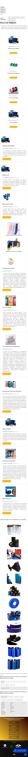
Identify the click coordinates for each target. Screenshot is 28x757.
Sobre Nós (14, 726)
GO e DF (8, 685)
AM (11, 685)
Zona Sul (21, 696)
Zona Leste (4, 699)
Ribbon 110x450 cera (21, 17)
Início (14, 722)
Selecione (2, 681)
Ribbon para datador (11, 20)
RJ (6, 681)
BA (1, 685)
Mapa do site (14, 737)
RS (22, 681)
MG (9, 681)
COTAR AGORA (13, 77)
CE (4, 685)
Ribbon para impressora (12, 17)
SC (19, 681)
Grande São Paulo (10, 699)
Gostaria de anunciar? (14, 733)
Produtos (14, 729)
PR (17, 681)
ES (11, 681)
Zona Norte (11, 696)
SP (14, 681)
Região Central (4, 696)
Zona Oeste (16, 696)
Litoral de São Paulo (18, 699)
